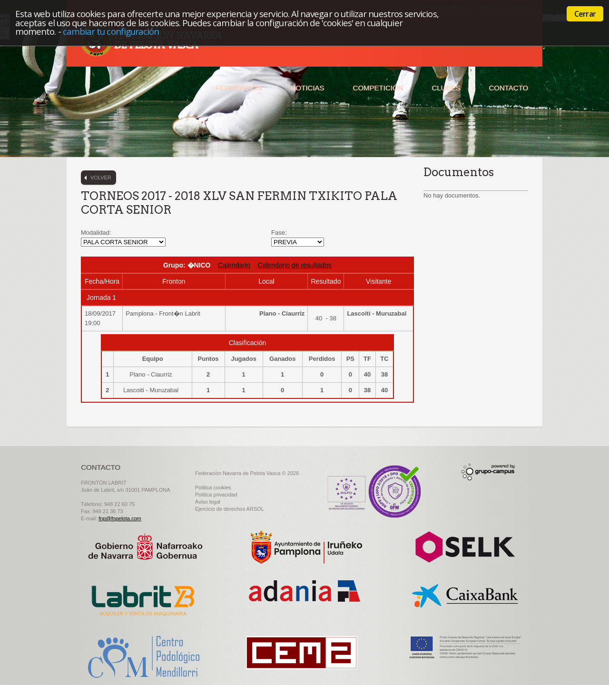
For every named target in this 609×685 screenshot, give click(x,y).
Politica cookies (213, 487)
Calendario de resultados (294, 265)
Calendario (234, 265)
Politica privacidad (216, 494)
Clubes (446, 88)
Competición (378, 88)
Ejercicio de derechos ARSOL (229, 509)
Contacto (508, 88)
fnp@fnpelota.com (119, 518)
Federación (238, 88)
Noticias (307, 88)
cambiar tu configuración (111, 31)
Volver (100, 177)
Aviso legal (207, 502)
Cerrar (585, 14)
